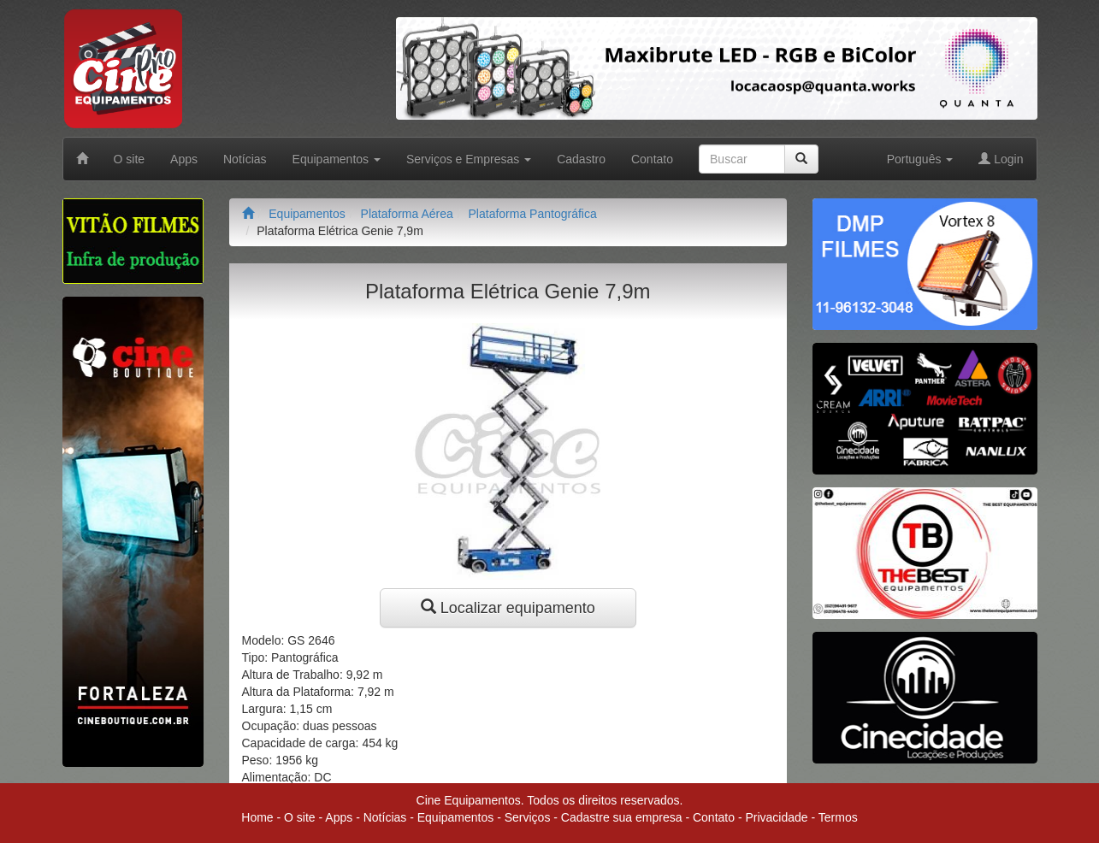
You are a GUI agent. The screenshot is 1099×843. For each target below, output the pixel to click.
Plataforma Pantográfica (533, 214)
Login (1000, 159)
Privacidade (776, 817)
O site (129, 159)
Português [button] (920, 159)
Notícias (245, 159)
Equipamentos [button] (336, 159)
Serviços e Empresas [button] (468, 159)
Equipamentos (307, 214)
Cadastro (581, 159)
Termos (838, 817)
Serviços (528, 817)
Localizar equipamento (508, 607)
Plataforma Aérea (407, 214)
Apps (184, 159)
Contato (652, 159)
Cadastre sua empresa (621, 817)
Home (257, 817)
